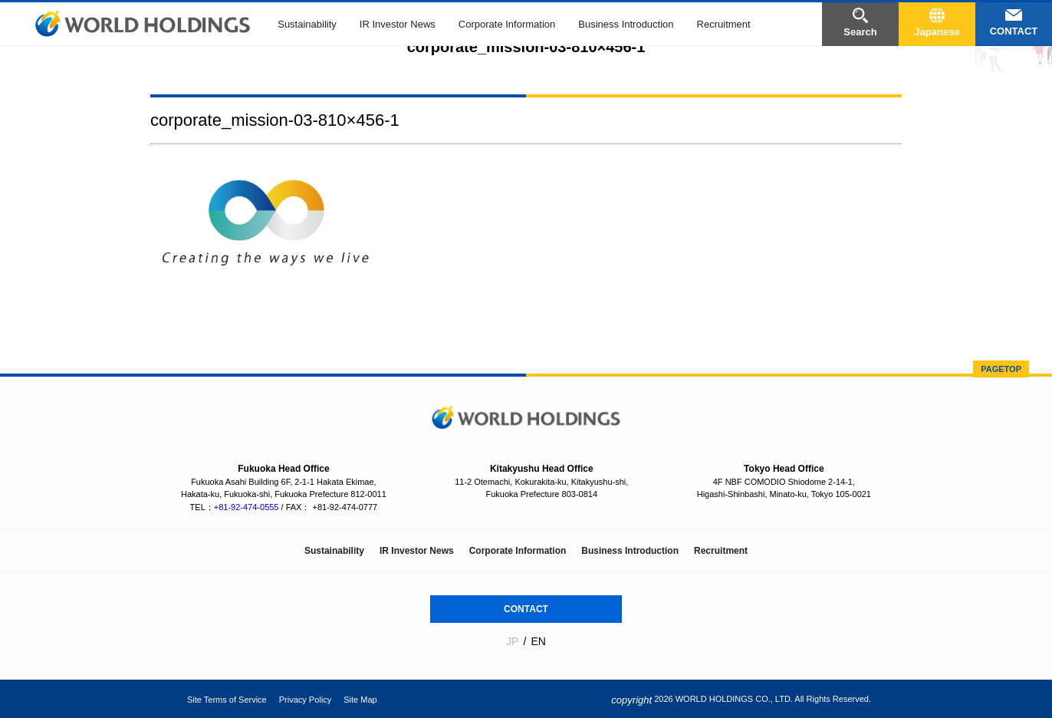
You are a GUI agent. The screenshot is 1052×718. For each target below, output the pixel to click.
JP (512, 641)
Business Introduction (625, 24)
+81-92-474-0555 (246, 507)
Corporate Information (507, 24)
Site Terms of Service (227, 699)
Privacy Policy (305, 699)
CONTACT (526, 609)
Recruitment (724, 24)
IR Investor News (398, 24)
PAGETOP (1001, 369)
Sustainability (307, 24)
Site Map (360, 699)
